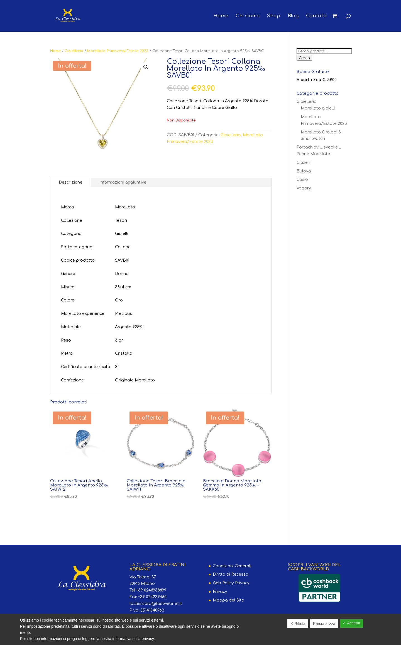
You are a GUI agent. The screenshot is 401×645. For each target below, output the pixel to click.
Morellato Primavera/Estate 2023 (117, 51)
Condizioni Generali (232, 566)
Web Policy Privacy (231, 583)
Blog (293, 16)
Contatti (316, 16)
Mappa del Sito (228, 600)
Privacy (220, 592)
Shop (273, 16)
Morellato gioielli (318, 108)
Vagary (304, 188)
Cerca (304, 58)
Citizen (303, 162)
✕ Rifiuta (298, 623)
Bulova (304, 171)
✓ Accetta (351, 623)
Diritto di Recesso (230, 574)
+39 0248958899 (151, 590)
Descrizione (70, 182)
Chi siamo (248, 16)
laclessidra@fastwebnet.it (155, 604)
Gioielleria (74, 51)
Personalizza (324, 623)
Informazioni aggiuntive (122, 182)
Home (220, 16)
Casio (302, 179)
